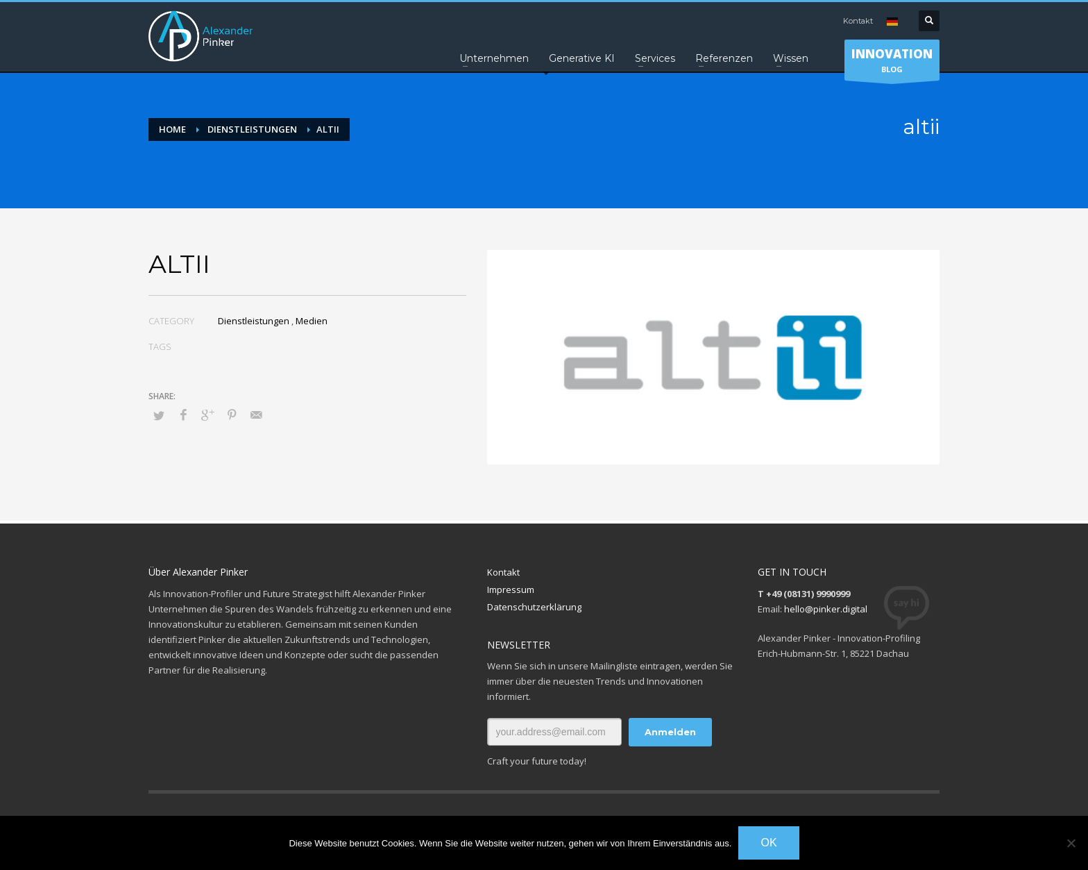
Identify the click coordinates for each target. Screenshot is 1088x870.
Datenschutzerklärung (534, 607)
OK (768, 842)
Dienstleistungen (253, 321)
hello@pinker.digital (825, 609)
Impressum (510, 589)
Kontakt (858, 21)
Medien (312, 321)
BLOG (892, 63)
